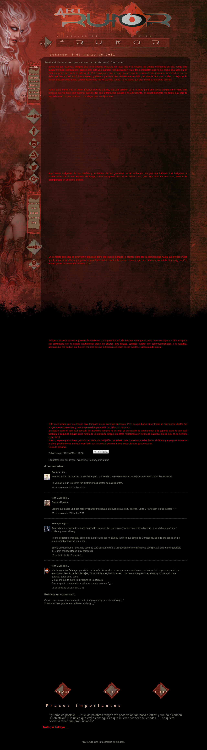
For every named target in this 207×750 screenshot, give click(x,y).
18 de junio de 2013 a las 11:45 (68, 587)
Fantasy (93, 460)
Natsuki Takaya (54, 727)
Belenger (57, 523)
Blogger (120, 742)
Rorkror (56, 472)
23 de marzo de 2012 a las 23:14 (69, 487)
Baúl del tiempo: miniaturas (74, 460)
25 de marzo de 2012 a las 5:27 (68, 513)
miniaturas (103, 460)
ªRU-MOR (57, 498)
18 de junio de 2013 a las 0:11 (67, 555)
